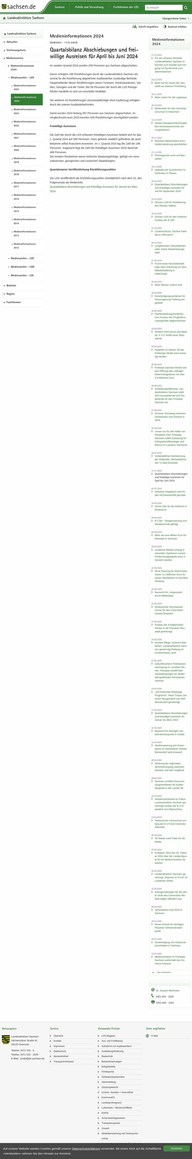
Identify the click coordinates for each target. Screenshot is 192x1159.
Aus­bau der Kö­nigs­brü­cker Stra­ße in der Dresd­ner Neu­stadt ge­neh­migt (170, 628)
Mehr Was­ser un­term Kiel (168, 284)
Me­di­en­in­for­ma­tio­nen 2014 (25, 221)
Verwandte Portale (109, 1028)
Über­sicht (58, 1036)
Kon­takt (57, 1041)
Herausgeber (9, 1028)
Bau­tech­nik (107, 1056)
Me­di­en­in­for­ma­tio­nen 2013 (25, 234)
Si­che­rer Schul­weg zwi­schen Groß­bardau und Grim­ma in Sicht (170, 417)
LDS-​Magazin (108, 1036)
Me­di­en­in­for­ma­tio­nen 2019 (25, 160)
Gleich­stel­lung (109, 1082)
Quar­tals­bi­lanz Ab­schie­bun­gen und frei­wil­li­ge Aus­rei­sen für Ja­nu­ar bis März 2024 (171, 716)
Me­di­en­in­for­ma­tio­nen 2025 (25, 88)
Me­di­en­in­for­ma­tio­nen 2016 (25, 197)
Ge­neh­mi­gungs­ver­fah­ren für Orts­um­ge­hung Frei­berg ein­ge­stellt (170, 299)
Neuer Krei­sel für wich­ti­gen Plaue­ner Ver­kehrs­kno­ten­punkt (169, 927)
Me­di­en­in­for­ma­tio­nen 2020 (25, 148)
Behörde (11, 285)
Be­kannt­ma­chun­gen (112, 1061)
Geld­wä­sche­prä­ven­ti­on (113, 1077)
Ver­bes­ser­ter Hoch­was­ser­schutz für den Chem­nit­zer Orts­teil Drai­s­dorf (169, 610)
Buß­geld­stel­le (108, 1066)
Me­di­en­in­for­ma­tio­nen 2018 (25, 173)
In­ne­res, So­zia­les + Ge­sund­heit (117, 1092)
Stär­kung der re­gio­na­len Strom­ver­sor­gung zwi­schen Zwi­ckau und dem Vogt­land (169, 767)
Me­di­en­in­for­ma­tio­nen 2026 (22, 68)
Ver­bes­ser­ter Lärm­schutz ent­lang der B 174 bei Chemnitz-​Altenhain (171, 824)
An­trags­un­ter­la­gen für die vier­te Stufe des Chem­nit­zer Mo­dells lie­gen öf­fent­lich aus (171, 895)
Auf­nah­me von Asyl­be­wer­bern (116, 1046)
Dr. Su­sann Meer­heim (168, 990)
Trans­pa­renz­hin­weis (64, 1061)
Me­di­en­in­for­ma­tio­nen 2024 (25, 99)
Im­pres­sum (59, 1046)
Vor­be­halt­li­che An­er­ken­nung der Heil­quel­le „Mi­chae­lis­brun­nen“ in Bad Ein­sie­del (171, 459)
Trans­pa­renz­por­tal (111, 1123)
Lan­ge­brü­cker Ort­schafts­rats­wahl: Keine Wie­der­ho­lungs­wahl (170, 249)
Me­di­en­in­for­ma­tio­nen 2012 (25, 246)
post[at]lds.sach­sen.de (32, 1058)
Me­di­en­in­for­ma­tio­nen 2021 (25, 136)
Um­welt (105, 1128)
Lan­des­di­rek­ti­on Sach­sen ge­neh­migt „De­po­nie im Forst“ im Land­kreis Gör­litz (171, 877)
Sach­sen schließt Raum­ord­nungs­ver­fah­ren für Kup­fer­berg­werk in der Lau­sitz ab (170, 784)
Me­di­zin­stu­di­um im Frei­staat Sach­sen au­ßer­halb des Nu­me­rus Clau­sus (170, 960)
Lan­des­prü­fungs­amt (112, 1102)
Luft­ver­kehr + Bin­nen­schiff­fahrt (117, 1107)
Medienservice (14, 58)
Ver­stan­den (176, 1148)
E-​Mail (155, 1036)
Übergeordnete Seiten (174, 18)
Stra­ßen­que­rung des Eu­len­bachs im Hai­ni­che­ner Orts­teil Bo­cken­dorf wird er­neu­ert (171, 749)
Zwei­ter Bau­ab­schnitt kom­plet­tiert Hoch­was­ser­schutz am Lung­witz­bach (171, 126)
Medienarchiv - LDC (22, 258)
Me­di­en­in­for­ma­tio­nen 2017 (25, 185)
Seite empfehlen (155, 1028)
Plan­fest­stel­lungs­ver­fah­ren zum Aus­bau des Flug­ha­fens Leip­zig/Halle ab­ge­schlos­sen (170, 317)
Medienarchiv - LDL (22, 275)
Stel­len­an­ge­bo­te (16, 50)
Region (11, 294)
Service (54, 1028)
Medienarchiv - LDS (22, 78)
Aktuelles (12, 42)
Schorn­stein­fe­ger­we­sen (113, 1118)
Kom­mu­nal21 (108, 1097)
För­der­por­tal (108, 1071)
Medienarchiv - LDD (22, 267)
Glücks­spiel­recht (110, 1087)
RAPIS (105, 1113)
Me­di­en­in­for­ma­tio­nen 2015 (25, 209)
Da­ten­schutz (60, 1051)
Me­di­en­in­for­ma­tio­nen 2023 (25, 111)
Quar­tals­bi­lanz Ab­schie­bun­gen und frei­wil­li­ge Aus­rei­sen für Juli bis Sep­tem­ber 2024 (171, 188)
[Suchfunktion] (164, 8)
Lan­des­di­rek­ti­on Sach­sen (26, 18)
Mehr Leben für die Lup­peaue (171, 97)
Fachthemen (14, 302)
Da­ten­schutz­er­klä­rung (86, 1148)
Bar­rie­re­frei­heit (61, 1056)
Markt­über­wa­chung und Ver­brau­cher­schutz (120, 1136)
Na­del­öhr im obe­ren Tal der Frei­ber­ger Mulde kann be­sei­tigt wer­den (171, 353)
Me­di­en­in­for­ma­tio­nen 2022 (25, 124)
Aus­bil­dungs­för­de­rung (113, 1051)
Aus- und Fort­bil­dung (112, 1041)
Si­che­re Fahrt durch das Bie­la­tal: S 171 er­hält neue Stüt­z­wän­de (171, 335)
